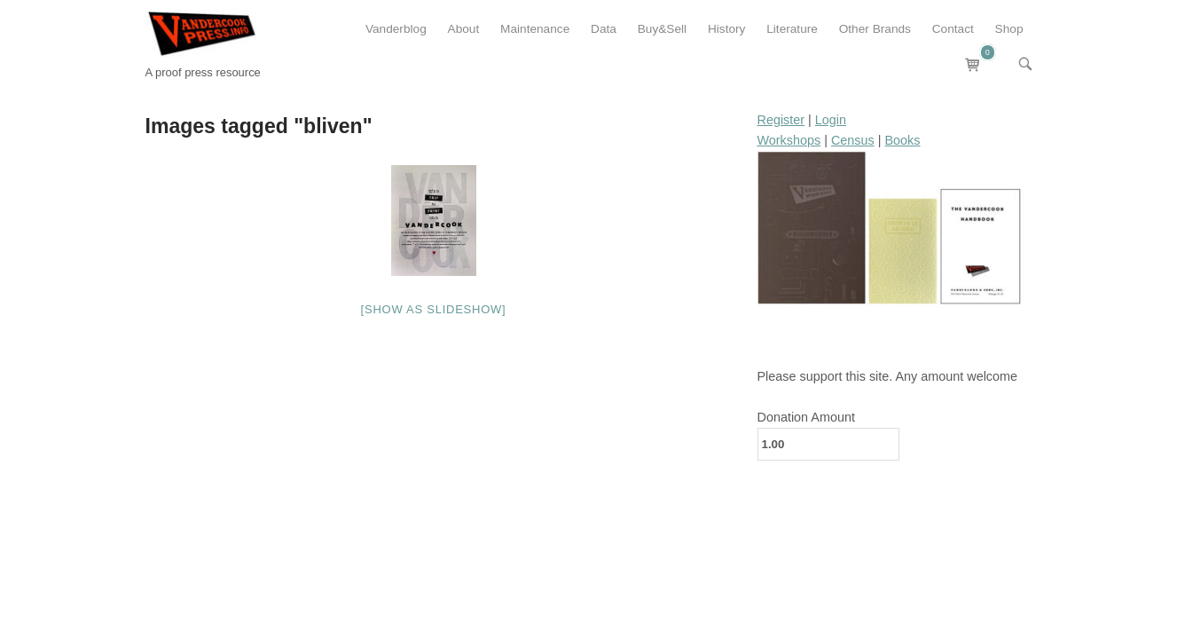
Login (830, 120)
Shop (1009, 29)
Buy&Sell (662, 29)
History (727, 29)
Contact (953, 29)
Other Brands (875, 29)
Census (853, 140)
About (464, 29)
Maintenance (534, 29)
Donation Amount (806, 417)
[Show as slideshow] (433, 309)
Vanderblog (396, 29)
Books (903, 140)
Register (781, 120)
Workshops (789, 140)
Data (603, 29)
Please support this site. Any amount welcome (887, 376)
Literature (792, 29)
